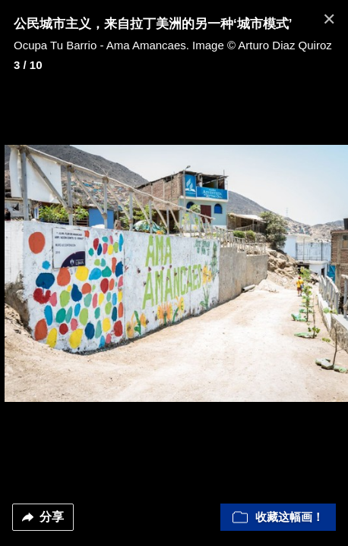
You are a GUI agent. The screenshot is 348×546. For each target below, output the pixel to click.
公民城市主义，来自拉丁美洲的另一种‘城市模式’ (153, 24)
